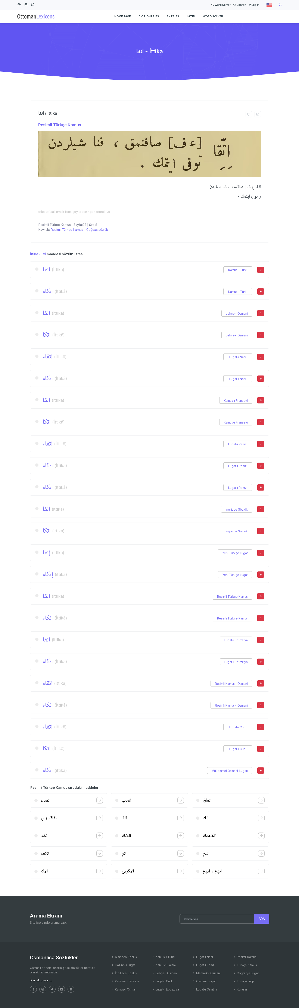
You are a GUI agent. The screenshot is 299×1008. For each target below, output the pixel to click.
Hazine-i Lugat (123, 965)
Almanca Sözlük (124, 957)
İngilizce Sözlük (236, 509)
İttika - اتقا (38, 254)
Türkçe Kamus (245, 965)
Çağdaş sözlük (97, 230)
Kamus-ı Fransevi (236, 400)
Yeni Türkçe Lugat (235, 553)
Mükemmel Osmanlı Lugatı (230, 771)
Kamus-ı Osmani (124, 989)
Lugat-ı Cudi (237, 727)
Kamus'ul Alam (164, 965)
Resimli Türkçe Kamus (59, 124)
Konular (240, 989)
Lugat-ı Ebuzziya (236, 640)
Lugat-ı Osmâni (204, 989)
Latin (191, 16)
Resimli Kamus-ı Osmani (231, 683)
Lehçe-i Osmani (237, 313)
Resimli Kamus (244, 957)
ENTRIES (173, 16)
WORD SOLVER (213, 16)
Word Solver (221, 4)
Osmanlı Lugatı (204, 981)
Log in (254, 4)
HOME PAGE (122, 16)
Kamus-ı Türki (237, 270)
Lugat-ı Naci (237, 357)
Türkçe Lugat (244, 981)
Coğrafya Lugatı (246, 973)
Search (239, 4)
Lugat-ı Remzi (237, 444)
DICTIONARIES (148, 16)
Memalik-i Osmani (206, 973)
